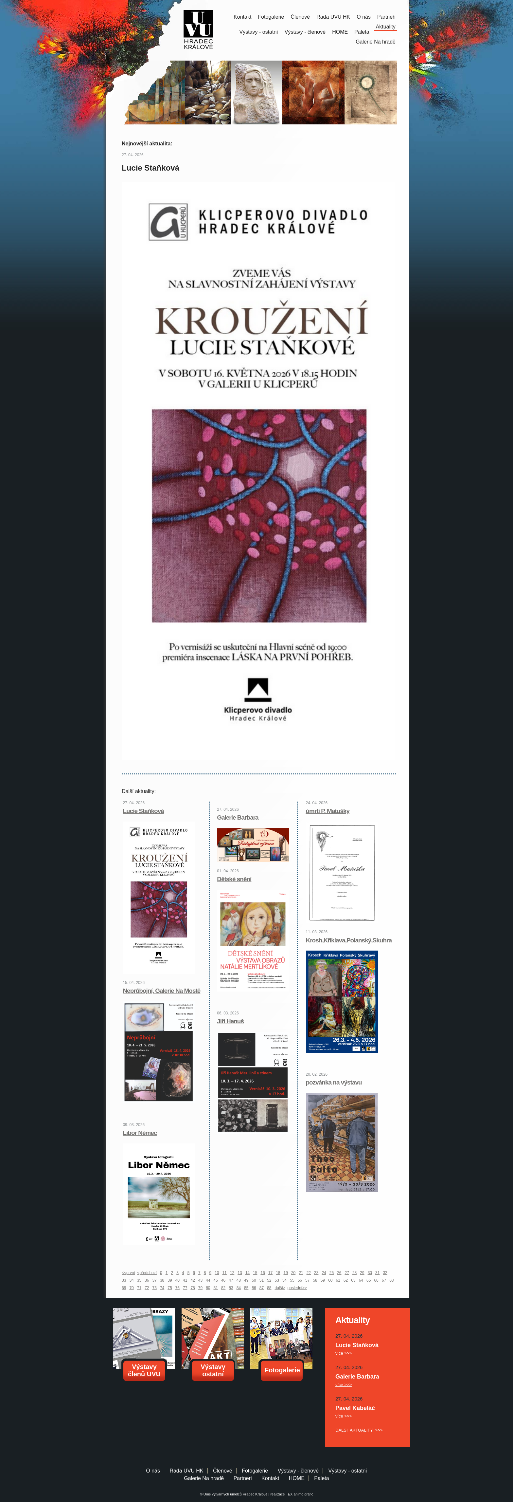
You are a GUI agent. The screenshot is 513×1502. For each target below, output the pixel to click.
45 (216, 1280)
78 (192, 1288)
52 (269, 1280)
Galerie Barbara (237, 817)
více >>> (343, 1353)
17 (270, 1272)
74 (162, 1288)
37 (154, 1280)
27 (347, 1272)
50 (254, 1280)
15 (255, 1272)
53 (277, 1280)
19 (286, 1272)
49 (246, 1280)
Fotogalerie (271, 17)
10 (217, 1272)
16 (262, 1272)
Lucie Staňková (143, 810)
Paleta (361, 32)
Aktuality (386, 26)
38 (162, 1280)
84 (239, 1288)
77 (185, 1288)
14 (247, 1272)
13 (240, 1272)
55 (292, 1280)
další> (280, 1288)
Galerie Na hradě (204, 1478)
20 (293, 1272)
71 (139, 1288)
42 (192, 1280)
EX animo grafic (299, 1494)
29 (362, 1272)
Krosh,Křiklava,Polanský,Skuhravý (352, 940)
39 (170, 1280)
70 (131, 1288)
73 (154, 1288)
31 (377, 1272)
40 (177, 1280)
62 (346, 1280)
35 (139, 1280)
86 (254, 1288)
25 (331, 1272)
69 (124, 1288)
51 (261, 1280)
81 (216, 1288)
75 (170, 1288)
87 (261, 1288)
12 (232, 1272)
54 (284, 1280)
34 (131, 1280)
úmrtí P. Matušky (328, 810)
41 (185, 1280)
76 (177, 1288)
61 (338, 1280)
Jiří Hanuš (230, 1021)
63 (353, 1280)
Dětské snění (234, 879)
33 (124, 1280)
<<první (128, 1272)
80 (208, 1288)
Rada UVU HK (333, 17)
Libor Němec (140, 1132)
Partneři (386, 17)
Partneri (243, 1478)
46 (223, 1280)
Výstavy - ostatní (258, 32)
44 (208, 1280)
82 (223, 1288)
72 (147, 1288)
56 (300, 1280)
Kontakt (242, 17)
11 (224, 1272)
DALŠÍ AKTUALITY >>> (359, 1430)
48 (239, 1280)
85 (246, 1288)
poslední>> (297, 1288)
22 (309, 1272)
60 (330, 1280)
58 (315, 1280)
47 (231, 1280)
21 (301, 1272)
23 (316, 1272)
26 (339, 1272)
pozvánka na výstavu (334, 1082)
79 (200, 1288)
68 (391, 1280)
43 (200, 1280)
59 (323, 1280)
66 (376, 1280)
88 (269, 1288)
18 (278, 1272)
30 (370, 1272)
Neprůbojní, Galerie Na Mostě (161, 990)
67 (384, 1280)
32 (385, 1272)
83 (231, 1288)
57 (307, 1280)
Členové (300, 17)
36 (147, 1280)
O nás (364, 17)
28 (354, 1272)
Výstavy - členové (305, 32)
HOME (340, 32)
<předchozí (147, 1272)
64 (361, 1280)
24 (324, 1272)
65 (368, 1280)
